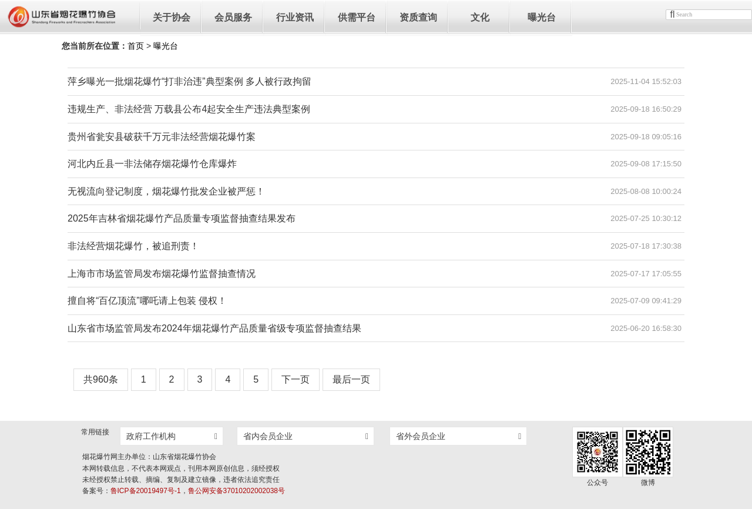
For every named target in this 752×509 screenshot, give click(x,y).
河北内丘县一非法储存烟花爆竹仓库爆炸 (152, 164)
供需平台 (356, 17)
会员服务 (233, 17)
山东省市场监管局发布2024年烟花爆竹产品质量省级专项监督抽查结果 (214, 328)
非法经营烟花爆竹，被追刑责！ (133, 246)
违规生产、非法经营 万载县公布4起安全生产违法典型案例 (189, 109)
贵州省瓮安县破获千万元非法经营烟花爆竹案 (162, 137)
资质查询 (418, 17)
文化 (480, 17)
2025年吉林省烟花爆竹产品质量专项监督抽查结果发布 (182, 218)
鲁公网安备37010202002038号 (236, 491)
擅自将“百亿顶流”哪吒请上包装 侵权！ (147, 301)
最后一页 (351, 379)
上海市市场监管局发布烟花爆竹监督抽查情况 (162, 274)
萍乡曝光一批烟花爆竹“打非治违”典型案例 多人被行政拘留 (189, 81)
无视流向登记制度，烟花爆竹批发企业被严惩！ (166, 191)
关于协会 (171, 17)
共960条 (100, 379)
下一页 (295, 379)
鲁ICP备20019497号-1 (145, 491)
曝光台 (542, 17)
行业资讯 (295, 17)
